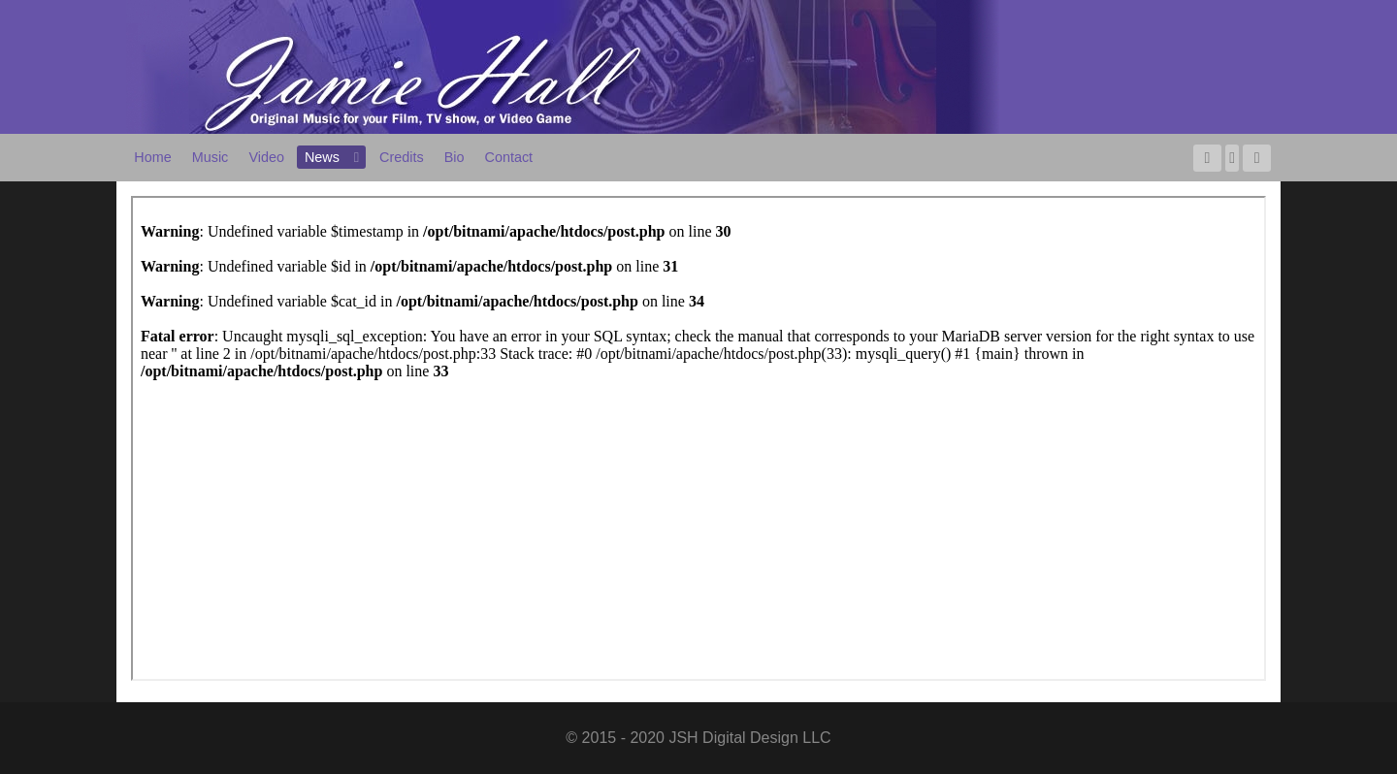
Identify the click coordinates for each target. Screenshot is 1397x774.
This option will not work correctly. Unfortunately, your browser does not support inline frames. (698, 438)
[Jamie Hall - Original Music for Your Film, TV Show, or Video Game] (562, 65)
